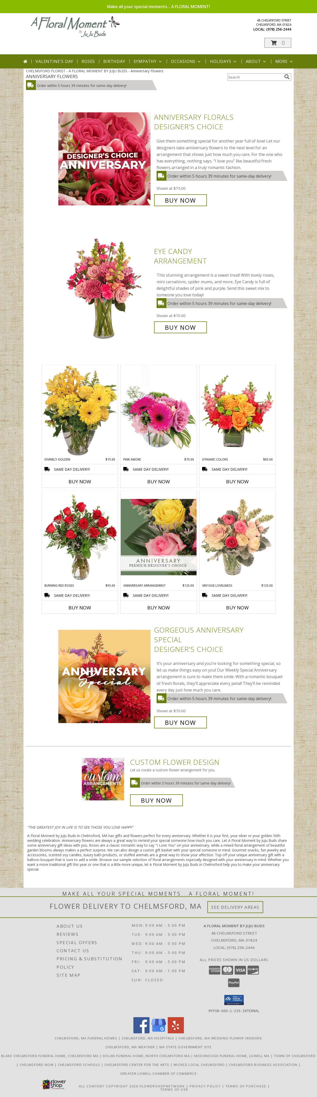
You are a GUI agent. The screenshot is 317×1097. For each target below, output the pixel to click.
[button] (277, 43)
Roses (88, 61)
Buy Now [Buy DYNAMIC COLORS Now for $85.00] (237, 481)
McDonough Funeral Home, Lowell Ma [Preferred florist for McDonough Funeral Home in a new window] (232, 1055)
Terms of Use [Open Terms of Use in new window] (174, 1089)
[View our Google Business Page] (159, 1031)
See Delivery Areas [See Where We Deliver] (235, 907)
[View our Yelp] (176, 1031)
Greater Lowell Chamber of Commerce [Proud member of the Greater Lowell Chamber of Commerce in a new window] (158, 1073)
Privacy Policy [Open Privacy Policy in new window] (205, 1086)
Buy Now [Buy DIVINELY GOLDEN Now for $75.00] (79, 481)
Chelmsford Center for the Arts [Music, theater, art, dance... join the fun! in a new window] (137, 1064)
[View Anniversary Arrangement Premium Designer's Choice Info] (159, 537)
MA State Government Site (185, 1046)
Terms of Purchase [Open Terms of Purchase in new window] (246, 1086)
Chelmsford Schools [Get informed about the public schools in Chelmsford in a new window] (79, 1064)
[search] (287, 77)
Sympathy (148, 61)
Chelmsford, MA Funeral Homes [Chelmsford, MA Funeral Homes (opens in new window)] (86, 1038)
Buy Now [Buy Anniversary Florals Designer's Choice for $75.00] (180, 200)
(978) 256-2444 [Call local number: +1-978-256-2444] (278, 29)
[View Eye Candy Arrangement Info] (105, 289)
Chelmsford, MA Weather (130, 1046)
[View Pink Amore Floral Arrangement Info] (159, 411)
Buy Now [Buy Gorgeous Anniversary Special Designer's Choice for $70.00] (180, 722)
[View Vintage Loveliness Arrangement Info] (237, 537)
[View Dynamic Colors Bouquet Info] (237, 411)
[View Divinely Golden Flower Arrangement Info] (80, 411)
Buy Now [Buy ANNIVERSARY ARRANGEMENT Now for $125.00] (158, 607)
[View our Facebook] (141, 1031)
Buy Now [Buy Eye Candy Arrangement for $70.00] (180, 327)
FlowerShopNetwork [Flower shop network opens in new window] (162, 1086)
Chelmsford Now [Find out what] (37, 1064)
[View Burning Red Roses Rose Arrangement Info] (80, 537)
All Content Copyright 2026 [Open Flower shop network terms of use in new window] (108, 1086)
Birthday (114, 61)
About (256, 61)
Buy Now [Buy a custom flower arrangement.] (156, 800)
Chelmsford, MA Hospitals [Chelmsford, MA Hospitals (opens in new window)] (148, 1038)
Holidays (223, 61)
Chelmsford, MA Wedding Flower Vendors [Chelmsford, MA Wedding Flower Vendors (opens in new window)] (220, 1038)
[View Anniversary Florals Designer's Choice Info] (105, 158)
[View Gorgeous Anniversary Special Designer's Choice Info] (105, 676)
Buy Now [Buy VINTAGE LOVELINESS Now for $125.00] (237, 607)
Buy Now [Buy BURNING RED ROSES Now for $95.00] (79, 607)
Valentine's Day (54, 61)
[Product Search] (255, 77)
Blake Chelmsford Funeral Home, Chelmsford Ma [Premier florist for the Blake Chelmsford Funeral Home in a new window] (50, 1055)
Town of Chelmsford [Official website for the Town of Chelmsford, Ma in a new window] (295, 1055)
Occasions (186, 61)
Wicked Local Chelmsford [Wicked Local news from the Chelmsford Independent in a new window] (200, 1064)
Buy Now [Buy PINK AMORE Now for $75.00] (158, 481)
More (284, 61)
